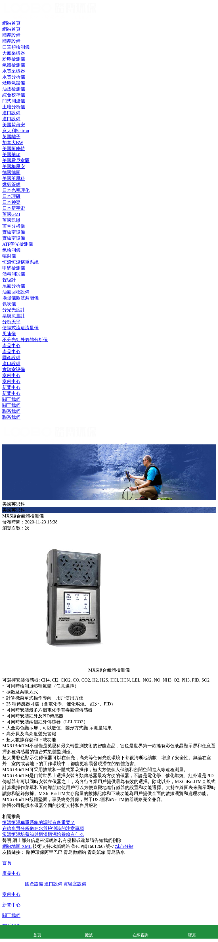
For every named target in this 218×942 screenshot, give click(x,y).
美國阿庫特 (13, 148)
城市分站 (124, 846)
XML (26, 846)
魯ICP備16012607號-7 (92, 846)
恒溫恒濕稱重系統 (20, 262)
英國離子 (11, 136)
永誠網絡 (61, 846)
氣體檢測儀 (13, 65)
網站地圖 (11, 846)
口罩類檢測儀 (16, 47)
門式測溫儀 (13, 100)
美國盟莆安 (13, 124)
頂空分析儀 (13, 226)
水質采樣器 (13, 71)
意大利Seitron (15, 130)
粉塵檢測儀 (13, 59)
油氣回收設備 (16, 291)
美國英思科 (13, 178)
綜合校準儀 (13, 94)
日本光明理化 (16, 190)
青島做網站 (75, 852)
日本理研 (11, 196)
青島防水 (116, 852)
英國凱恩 (11, 220)
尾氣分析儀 (13, 285)
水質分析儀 (13, 76)
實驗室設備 (13, 369)
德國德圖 (11, 172)
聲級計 (9, 280)
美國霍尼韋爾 (16, 160)
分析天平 (11, 321)
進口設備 (11, 363)
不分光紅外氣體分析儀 (25, 339)
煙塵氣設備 (13, 82)
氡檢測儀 (11, 250)
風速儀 (9, 333)
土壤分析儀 (13, 106)
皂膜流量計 (13, 315)
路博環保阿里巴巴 (44, 852)
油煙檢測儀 (13, 88)
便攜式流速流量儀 (20, 327)
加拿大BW (12, 142)
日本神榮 (11, 202)
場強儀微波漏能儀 (20, 297)
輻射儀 (9, 256)
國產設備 (11, 357)
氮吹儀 (9, 303)
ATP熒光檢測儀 (17, 244)
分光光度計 (13, 309)
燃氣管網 (11, 184)
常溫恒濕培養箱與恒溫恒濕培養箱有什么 (43, 834)
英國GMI (11, 214)
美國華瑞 (11, 154)
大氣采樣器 (13, 53)
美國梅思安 (13, 166)
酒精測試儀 (13, 274)
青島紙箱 (96, 852)
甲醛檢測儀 (13, 268)
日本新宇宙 (13, 208)
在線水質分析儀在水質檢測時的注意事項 (43, 828)
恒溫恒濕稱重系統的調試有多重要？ (38, 822)
